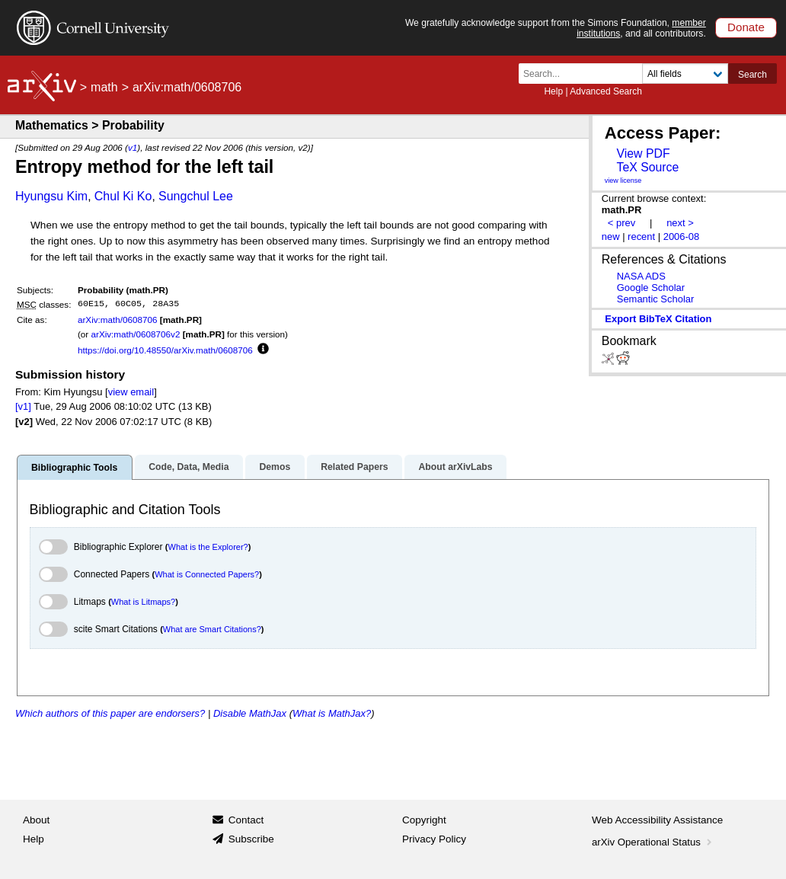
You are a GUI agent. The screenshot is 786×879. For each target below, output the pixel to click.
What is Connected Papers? (207, 574)
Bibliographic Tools (74, 467)
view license (623, 180)
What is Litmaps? (143, 601)
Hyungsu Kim (51, 196)
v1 (132, 147)
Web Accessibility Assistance (657, 820)
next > (680, 223)
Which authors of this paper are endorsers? (110, 713)
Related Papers (354, 467)
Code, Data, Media (188, 467)
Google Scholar (651, 287)
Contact (246, 820)
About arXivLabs (455, 467)
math (104, 87)
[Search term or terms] (585, 73)
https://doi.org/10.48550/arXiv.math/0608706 (165, 350)
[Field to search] (685, 73)
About (36, 820)
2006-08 (681, 236)
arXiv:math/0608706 (118, 319)
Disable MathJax (249, 713)
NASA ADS (641, 276)
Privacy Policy (434, 839)
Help (553, 91)
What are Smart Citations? (212, 629)
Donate (746, 27)
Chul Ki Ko (123, 196)
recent (641, 236)
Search (752, 74)
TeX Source (647, 167)
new (611, 236)
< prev (621, 223)
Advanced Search (606, 91)
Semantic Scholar (656, 299)
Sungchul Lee (195, 196)
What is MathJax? (331, 713)
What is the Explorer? (208, 546)
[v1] (23, 406)
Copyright (424, 820)
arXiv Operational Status (653, 842)
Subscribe (251, 839)
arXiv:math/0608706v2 (135, 334)
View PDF (642, 153)
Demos (274, 467)
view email (131, 392)
